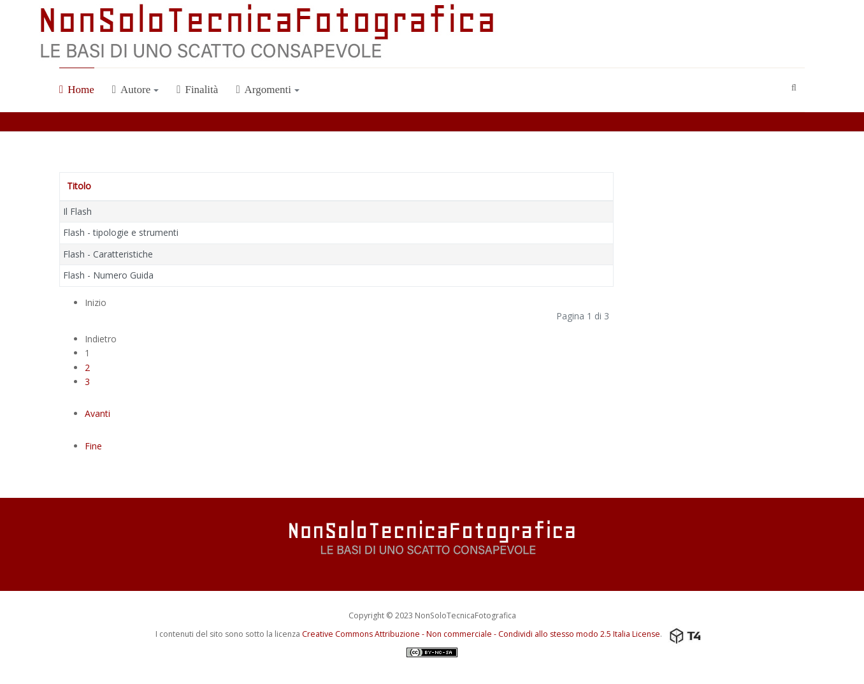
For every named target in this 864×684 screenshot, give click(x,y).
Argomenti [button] (267, 90)
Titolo (79, 186)
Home (76, 90)
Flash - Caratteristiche (108, 254)
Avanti (97, 413)
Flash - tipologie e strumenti (120, 232)
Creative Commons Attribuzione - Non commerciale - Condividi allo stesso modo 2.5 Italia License (481, 634)
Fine (93, 446)
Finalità (197, 90)
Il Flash (77, 211)
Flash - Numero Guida (108, 275)
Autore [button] (135, 90)
